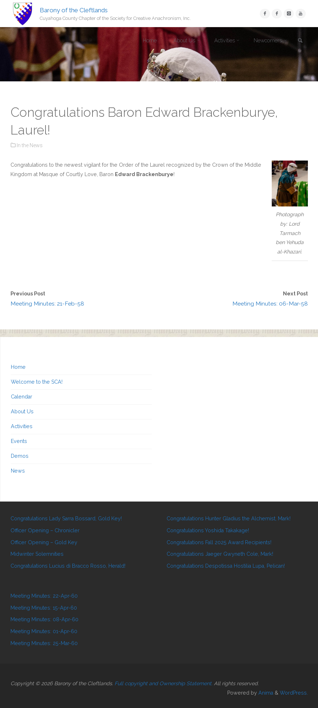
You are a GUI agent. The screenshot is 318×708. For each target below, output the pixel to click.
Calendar (21, 397)
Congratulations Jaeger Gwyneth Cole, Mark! (220, 554)
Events (19, 441)
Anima (265, 693)
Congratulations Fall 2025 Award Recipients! (219, 542)
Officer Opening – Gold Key (43, 542)
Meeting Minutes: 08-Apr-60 (44, 619)
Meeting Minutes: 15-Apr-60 (43, 608)
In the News (30, 145)
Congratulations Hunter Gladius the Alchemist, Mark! (229, 518)
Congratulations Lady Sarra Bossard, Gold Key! (66, 518)
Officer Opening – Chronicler (45, 530)
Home (18, 367)
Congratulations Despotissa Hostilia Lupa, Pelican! (226, 566)
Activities (22, 426)
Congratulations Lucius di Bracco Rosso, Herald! (67, 566)
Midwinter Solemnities (37, 554)
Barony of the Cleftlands (74, 9)
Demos (20, 456)
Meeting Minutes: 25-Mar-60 (44, 643)
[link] (300, 41)
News (18, 471)
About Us (22, 411)
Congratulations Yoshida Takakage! (208, 530)
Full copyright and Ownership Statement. (163, 683)
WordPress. (294, 693)
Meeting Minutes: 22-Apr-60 (44, 596)
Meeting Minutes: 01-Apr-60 (43, 631)
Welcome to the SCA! (37, 382)
